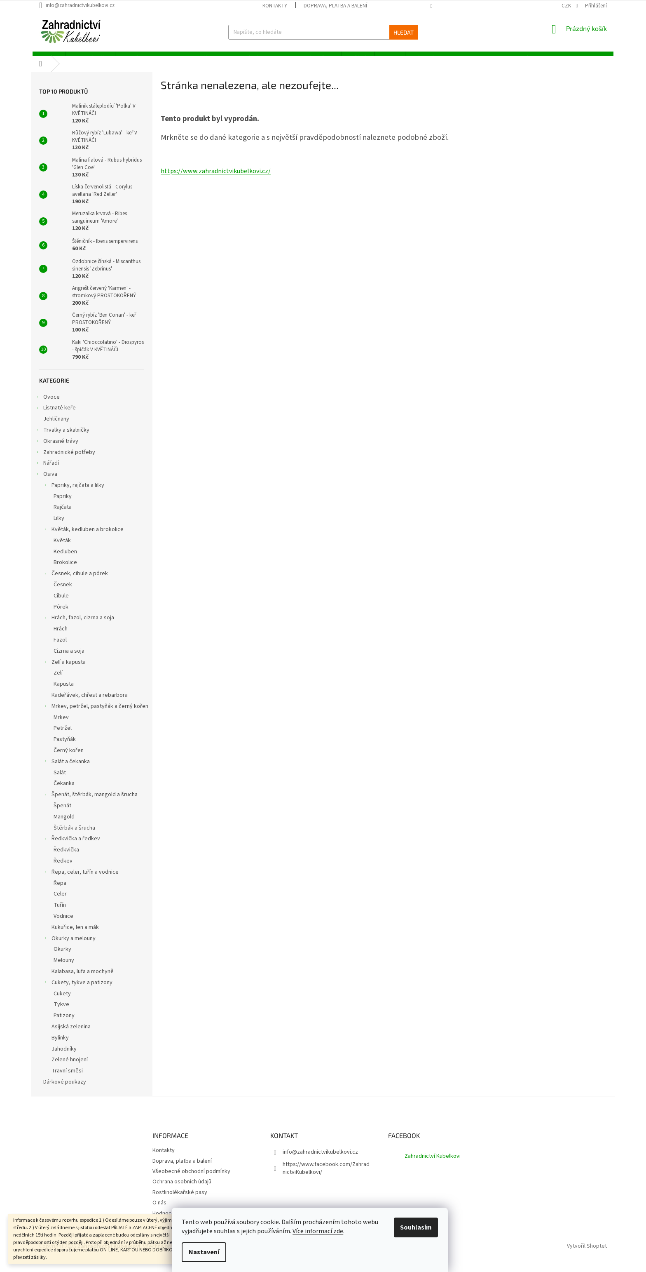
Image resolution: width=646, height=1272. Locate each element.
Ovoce (47, 406)
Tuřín (60, 914)
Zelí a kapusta (64, 672)
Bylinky (60, 1046)
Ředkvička (66, 859)
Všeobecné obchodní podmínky (191, 1180)
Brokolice (65, 571)
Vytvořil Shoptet (587, 1255)
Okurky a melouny (69, 948)
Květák (62, 549)
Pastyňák (65, 748)
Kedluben (65, 560)
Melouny (64, 969)
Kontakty (274, 5)
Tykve (61, 1013)
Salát (60, 781)
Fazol (60, 648)
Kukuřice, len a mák (75, 936)
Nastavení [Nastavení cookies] (217, 1252)
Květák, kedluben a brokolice (83, 539)
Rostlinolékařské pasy (179, 1201)
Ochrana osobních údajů (181, 1191)
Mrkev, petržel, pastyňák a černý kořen (95, 716)
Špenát (62, 814)
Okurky (62, 958)
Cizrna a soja (69, 660)
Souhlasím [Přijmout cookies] (429, 1227)
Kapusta (64, 693)
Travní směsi (67, 1079)
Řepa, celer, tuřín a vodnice (81, 881)
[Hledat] (322, 32)
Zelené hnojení (69, 1069)
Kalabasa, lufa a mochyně (82, 980)
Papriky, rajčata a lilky (73, 495)
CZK (567, 5)
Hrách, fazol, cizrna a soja (78, 627)
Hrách (61, 638)
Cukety (62, 1002)
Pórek (61, 615)
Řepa (60, 892)
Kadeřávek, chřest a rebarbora (89, 704)
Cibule (61, 604)
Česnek (63, 593)
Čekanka (64, 792)
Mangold (64, 825)
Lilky (59, 527)
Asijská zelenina (71, 1035)
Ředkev (63, 869)
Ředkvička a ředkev (71, 848)
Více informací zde (331, 1231)
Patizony (64, 1024)
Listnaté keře (55, 418)
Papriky (63, 505)
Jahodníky (64, 1057)
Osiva (46, 484)
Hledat (403, 32)
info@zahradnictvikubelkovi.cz (320, 1161)
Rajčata (63, 516)
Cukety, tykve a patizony (77, 992)
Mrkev (61, 726)
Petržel (63, 737)
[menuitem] (47, 58)
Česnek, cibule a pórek (75, 583)
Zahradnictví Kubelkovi (433, 1165)
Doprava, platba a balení (335, 5)
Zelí (58, 682)
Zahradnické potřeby (65, 462)
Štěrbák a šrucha (74, 836)
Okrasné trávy (56, 451)
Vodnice (63, 925)
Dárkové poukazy (65, 1090)
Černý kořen (69, 759)
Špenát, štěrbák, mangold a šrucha (90, 804)
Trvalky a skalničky (62, 439)
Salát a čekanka (66, 771)
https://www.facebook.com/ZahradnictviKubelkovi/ (326, 1177)
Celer (60, 903)
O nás (159, 1212)
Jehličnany (56, 427)
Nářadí (47, 473)
